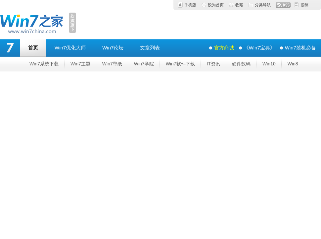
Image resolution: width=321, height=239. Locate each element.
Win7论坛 (112, 47)
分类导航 (263, 5)
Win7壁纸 (112, 63)
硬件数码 (241, 63)
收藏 (239, 5)
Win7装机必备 (300, 47)
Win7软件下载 (180, 63)
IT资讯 (213, 63)
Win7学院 (144, 63)
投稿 (304, 5)
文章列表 (150, 47)
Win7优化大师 (70, 47)
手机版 (190, 5)
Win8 (293, 63)
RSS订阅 (283, 5)
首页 (33, 47)
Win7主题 (80, 63)
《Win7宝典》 (259, 47)
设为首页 (216, 5)
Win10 (269, 63)
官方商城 (224, 47)
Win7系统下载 (44, 63)
